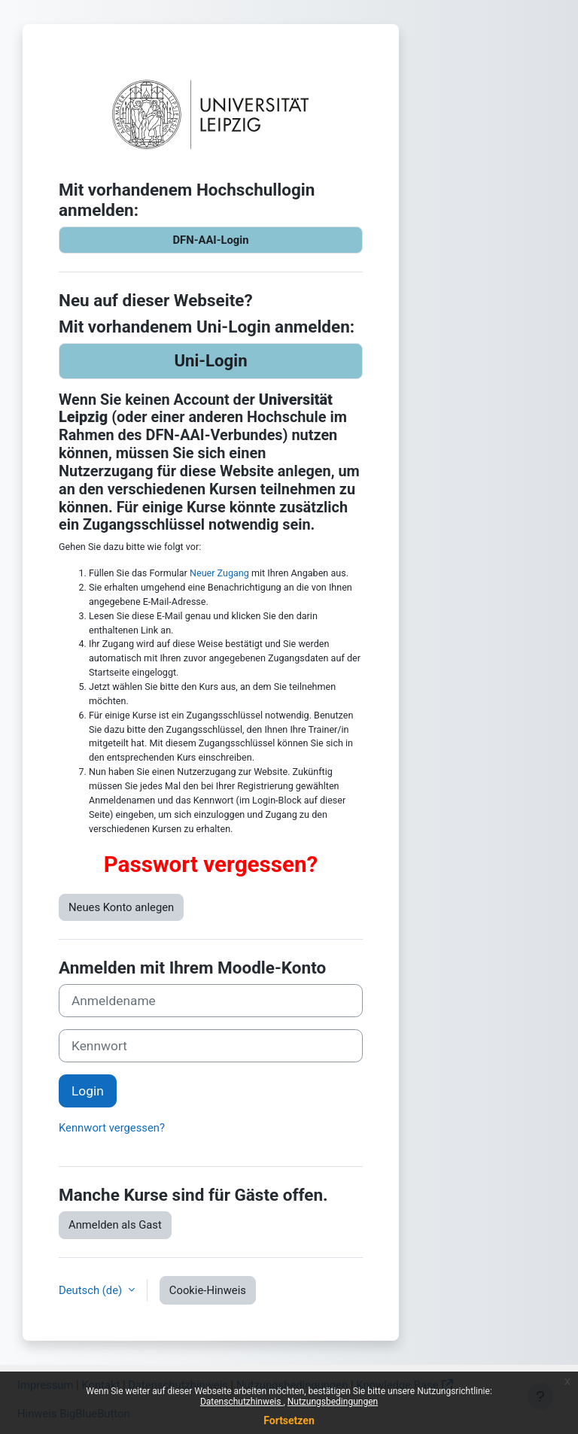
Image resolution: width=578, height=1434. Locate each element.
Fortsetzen (289, 1420)
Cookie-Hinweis (207, 1290)
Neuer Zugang (219, 573)
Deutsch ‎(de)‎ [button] (92, 1290)
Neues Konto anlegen (121, 907)
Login (87, 1090)
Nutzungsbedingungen (332, 1401)
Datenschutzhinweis (242, 1401)
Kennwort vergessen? (112, 1128)
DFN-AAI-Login (210, 240)
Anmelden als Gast (115, 1225)
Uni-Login (210, 360)
